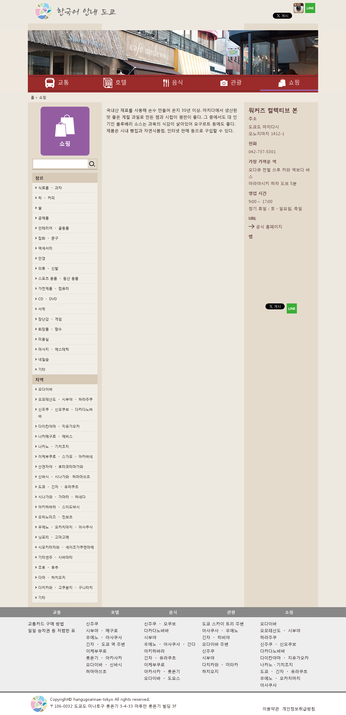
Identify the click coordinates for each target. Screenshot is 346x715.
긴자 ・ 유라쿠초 (160, 657)
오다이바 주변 (215, 644)
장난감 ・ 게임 (50, 319)
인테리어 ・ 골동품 (53, 228)
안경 (41, 258)
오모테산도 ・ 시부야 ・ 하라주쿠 (65, 399)
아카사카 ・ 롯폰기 (162, 671)
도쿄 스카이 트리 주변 (223, 623)
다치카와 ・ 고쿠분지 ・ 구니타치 (65, 587)
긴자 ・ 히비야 (216, 637)
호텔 (115, 612)
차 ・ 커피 (46, 198)
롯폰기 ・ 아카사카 (104, 657)
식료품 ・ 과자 (50, 187)
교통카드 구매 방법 (46, 623)
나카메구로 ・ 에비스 (55, 436)
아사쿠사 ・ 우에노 (220, 630)
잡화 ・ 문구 (48, 238)
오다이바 (45, 389)
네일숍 (43, 359)
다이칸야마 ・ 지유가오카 (59, 426)
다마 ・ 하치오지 (51, 577)
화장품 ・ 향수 (50, 329)
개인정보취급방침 (298, 708)
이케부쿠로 (96, 651)
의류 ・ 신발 (48, 268)
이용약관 (270, 708)
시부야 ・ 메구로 (102, 630)
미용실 (43, 339)
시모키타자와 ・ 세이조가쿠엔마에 (66, 547)
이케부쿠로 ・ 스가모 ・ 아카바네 (65, 456)
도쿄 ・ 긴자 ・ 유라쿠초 (58, 486)
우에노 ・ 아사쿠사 (104, 637)
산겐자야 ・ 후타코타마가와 (60, 466)
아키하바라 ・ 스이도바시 (59, 507)
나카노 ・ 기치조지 (53, 446)
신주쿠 (92, 623)
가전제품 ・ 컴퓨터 (53, 288)
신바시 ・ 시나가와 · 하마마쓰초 (64, 476)
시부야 (150, 637)
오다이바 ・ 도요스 (162, 678)
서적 (41, 309)
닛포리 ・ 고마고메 (53, 537)
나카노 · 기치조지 (276, 664)
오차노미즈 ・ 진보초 (55, 517)
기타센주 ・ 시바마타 (55, 557)
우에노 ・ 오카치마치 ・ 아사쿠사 (65, 527)
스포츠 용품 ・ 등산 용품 (58, 278)
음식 (173, 612)
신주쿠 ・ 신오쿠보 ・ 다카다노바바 (65, 412)
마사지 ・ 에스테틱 (53, 349)
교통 (57, 612)
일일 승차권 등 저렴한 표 (51, 630)
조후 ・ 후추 (48, 567)
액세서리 (45, 248)
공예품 (43, 218)
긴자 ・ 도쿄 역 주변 (105, 644)
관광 (231, 612)
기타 (41, 369)
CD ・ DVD (47, 299)
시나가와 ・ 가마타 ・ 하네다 (62, 497)
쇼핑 (42, 97)
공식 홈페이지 (269, 226)
